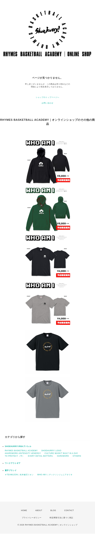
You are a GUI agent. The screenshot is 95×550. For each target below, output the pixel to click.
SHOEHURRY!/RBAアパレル (18, 446)
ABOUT (38, 510)
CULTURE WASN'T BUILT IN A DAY (61, 453)
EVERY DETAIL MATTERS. (40, 456)
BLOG (53, 510)
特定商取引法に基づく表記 (61, 518)
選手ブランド (11, 470)
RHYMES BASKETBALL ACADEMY (21, 451)
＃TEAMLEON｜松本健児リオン (19, 475)
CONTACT (69, 510)
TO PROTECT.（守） (14, 456)
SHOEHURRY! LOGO (51, 451)
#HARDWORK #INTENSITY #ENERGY (23, 453)
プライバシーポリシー (31, 518)
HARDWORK (63, 456)
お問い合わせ (47, 103)
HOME (24, 510)
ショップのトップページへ (47, 97)
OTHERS (77, 456)
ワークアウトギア (13, 463)
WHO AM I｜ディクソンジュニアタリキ (55, 475)
